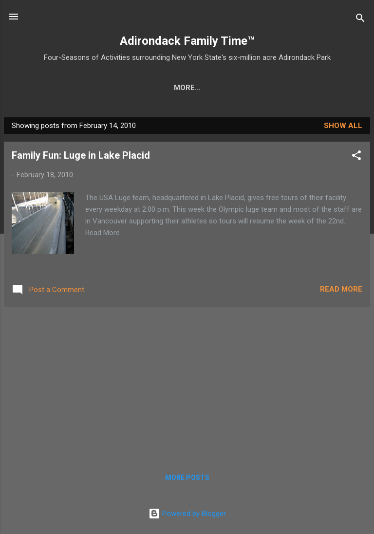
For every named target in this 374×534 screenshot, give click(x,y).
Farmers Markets (304, 87)
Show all (343, 127)
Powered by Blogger (187, 515)
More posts (187, 479)
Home (45, 87)
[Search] (360, 20)
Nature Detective (215, 87)
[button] (356, 158)
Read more (341, 291)
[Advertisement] (187, 384)
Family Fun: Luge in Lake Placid (81, 157)
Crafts (88, 87)
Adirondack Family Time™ (187, 41)
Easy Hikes (141, 87)
